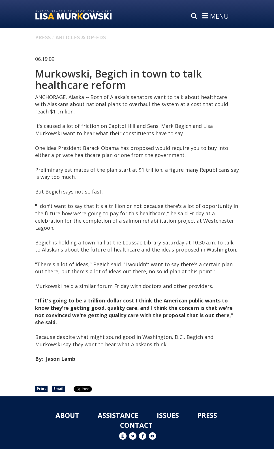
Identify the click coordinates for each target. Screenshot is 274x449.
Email (58, 388)
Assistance (118, 415)
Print (41, 388)
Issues (168, 415)
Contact (136, 425)
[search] (195, 16)
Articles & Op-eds (80, 37)
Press (43, 37)
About (67, 415)
